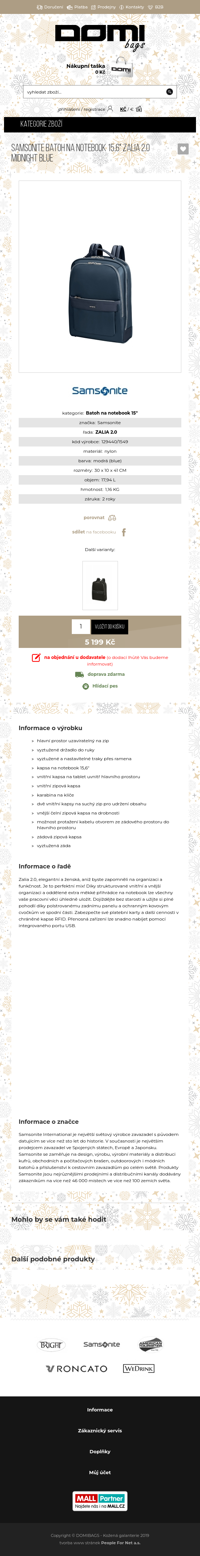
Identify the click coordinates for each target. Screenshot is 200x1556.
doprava (100, 674)
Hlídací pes (100, 686)
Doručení (50, 7)
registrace (94, 109)
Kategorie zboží (41, 124)
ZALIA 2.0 (106, 432)
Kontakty (131, 7)
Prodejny (103, 7)
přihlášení (69, 109)
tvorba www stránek (100, 1542)
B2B (155, 7)
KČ (123, 109)
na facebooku (99, 532)
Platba (77, 7)
